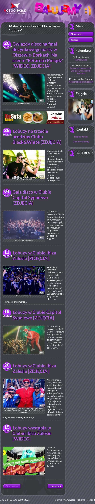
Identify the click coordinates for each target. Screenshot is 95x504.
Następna (55, 484)
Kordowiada (81, 59)
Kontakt (82, 129)
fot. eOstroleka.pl (23, 89)
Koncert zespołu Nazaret (81, 81)
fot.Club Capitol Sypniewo (23, 225)
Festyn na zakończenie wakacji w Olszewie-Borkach (81, 71)
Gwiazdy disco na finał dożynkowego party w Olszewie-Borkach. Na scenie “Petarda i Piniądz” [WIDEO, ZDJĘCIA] (38, 55)
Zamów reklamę (81, 141)
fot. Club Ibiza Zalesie (23, 280)
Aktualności (76, 34)
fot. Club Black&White (23, 164)
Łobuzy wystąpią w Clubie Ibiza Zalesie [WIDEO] (31, 432)
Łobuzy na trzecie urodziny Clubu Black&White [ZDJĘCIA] (37, 135)
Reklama (81, 498)
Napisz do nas (81, 136)
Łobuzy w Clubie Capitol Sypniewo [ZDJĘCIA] (36, 313)
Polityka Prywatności (64, 498)
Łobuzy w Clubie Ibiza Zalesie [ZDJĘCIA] (34, 254)
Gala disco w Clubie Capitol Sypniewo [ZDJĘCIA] (31, 196)
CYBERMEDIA (7, 498)
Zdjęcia (74, 39)
